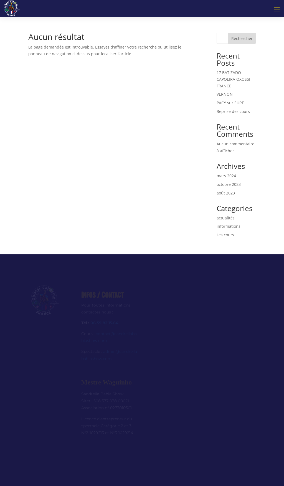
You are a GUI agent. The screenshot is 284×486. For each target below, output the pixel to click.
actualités (226, 218)
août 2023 (226, 193)
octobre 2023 (229, 184)
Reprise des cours (233, 111)
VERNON (225, 94)
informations (228, 226)
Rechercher (242, 38)
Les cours (225, 234)
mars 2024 (226, 175)
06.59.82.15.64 (104, 322)
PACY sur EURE (230, 102)
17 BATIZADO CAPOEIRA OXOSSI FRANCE (233, 79)
